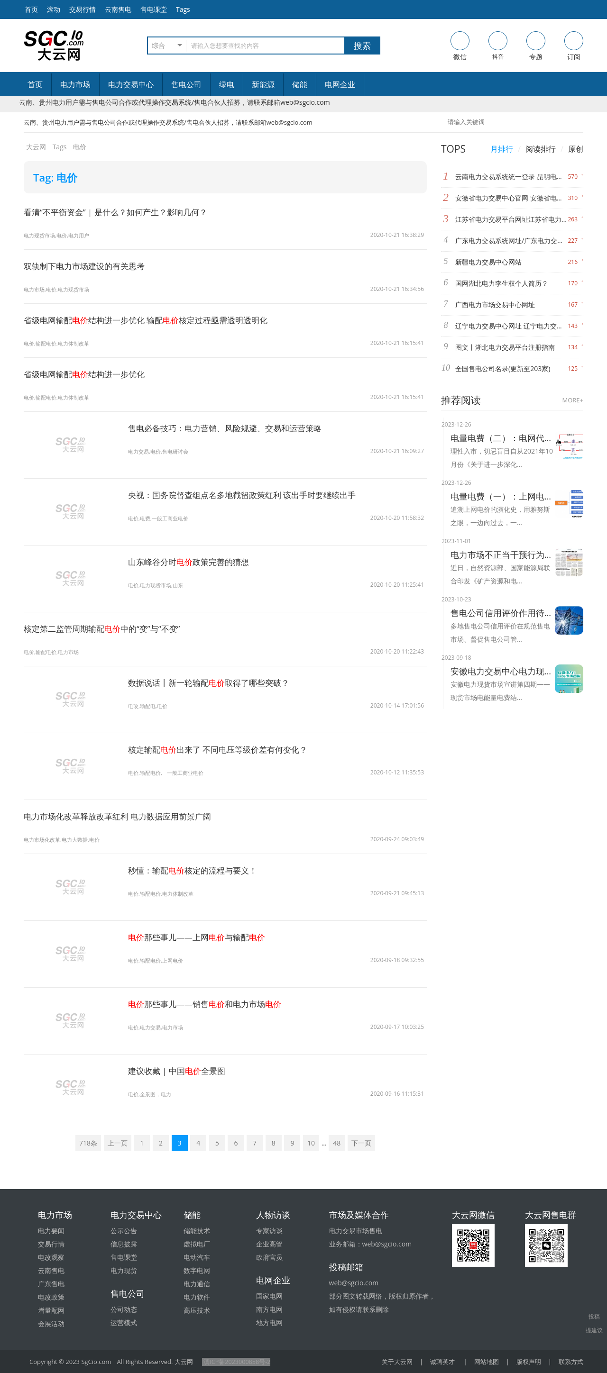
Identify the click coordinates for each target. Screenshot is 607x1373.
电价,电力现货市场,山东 (158, 585)
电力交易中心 (131, 84)
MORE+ (572, 400)
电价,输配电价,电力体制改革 (59, 343)
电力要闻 (51, 1230)
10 (311, 1142)
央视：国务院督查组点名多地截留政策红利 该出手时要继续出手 (248, 494)
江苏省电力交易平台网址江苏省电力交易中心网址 (511, 219)
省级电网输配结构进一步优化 (88, 374)
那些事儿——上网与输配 (200, 937)
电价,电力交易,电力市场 (158, 1027)
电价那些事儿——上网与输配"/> (71, 966)
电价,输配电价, (146, 773)
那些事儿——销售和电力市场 (209, 1003)
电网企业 (340, 84)
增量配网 (51, 1310)
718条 (88, 1142)
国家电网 (269, 1295)
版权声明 (528, 1361)
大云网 (36, 146)
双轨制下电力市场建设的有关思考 (88, 266)
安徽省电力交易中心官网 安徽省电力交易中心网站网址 (511, 197)
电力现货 (123, 1270)
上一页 (118, 1142)
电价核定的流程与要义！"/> (71, 893)
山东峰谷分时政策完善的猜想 (192, 561)
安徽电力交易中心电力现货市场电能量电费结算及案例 (503, 671)
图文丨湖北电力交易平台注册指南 (505, 347)
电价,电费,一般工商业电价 (160, 518)
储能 (299, 84)
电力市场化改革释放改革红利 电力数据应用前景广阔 (123, 816)
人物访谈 (273, 1214)
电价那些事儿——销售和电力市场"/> (71, 1033)
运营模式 (123, 1322)
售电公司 (186, 84)
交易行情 (82, 9)
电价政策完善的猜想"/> (71, 584)
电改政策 (51, 1296)
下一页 (361, 1142)
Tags (183, 9)
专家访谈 (269, 1230)
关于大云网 (397, 1361)
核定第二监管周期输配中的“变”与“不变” (106, 628)
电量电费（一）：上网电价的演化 (503, 496)
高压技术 (197, 1310)
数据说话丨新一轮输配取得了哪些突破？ (213, 682)
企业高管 (269, 1243)
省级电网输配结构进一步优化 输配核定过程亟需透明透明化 (153, 320)
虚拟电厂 (197, 1243)
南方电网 (269, 1309)
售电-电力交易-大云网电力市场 (54, 45)
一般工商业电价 (190, 773)
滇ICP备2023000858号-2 (237, 1361)
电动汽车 (197, 1257)
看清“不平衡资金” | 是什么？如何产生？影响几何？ (121, 212)
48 (336, 1142)
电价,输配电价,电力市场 (53, 652)
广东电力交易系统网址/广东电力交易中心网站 (511, 240)
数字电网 (197, 1270)
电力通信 (197, 1283)
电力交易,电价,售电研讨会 (160, 451)
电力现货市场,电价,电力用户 (59, 235)
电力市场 (75, 84)
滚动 (53, 9)
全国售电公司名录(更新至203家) (502, 368)
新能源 (263, 84)
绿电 (226, 84)
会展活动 (51, 1323)
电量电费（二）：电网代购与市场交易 (503, 438)
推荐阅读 (461, 400)
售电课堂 (153, 9)
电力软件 (197, 1296)
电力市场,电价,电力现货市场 (59, 289)
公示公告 (123, 1230)
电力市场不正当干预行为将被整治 (503, 554)
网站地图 (486, 1361)
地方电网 (269, 1322)
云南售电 (118, 9)
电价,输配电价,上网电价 (158, 960)
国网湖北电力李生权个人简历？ (501, 283)
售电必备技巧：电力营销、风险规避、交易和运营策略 (230, 428)
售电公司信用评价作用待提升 (503, 612)
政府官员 (269, 1257)
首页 (35, 84)
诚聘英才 (442, 1361)
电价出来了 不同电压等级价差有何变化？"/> (71, 778)
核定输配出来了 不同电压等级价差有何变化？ (223, 749)
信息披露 (123, 1243)
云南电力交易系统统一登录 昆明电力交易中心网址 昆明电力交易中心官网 (511, 176)
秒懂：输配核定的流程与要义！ (196, 870)
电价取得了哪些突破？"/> (71, 705)
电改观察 (51, 1257)
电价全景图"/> (71, 1093)
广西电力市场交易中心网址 (495, 304)
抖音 (497, 46)
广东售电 (51, 1283)
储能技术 (197, 1230)
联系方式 (571, 1361)
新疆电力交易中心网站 (488, 261)
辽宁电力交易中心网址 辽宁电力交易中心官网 (511, 325)
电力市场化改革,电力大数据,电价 (65, 840)
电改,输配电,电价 (149, 706)
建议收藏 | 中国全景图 (179, 1070)
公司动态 (123, 1309)
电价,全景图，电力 (151, 1094)
